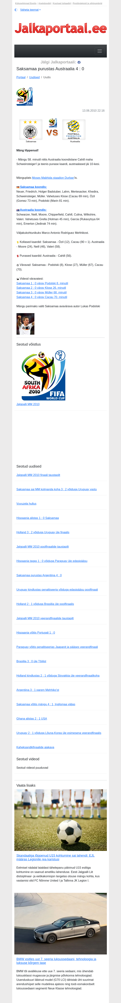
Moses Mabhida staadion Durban (53, 177)
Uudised (34, 77)
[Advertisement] (60, 439)
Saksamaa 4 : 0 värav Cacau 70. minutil (41, 297)
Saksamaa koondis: (31, 186)
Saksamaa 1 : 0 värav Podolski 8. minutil (42, 283)
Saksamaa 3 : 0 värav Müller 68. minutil (41, 292)
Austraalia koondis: (31, 209)
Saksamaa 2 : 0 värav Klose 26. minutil (41, 287)
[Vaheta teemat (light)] (27, 10)
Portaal (21, 77)
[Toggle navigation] (100, 51)
